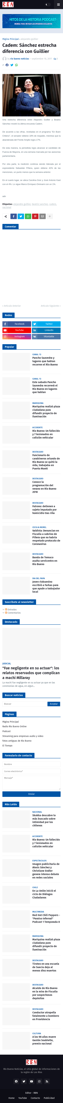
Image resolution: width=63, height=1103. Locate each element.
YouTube (22, 1098)
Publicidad (49, 1098)
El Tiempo (7, 745)
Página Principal (10, 39)
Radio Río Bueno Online (14, 726)
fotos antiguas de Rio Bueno (16, 740)
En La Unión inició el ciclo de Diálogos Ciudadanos (44, 894)
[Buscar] (31, 704)
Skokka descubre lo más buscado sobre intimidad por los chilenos (44, 820)
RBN (36, 1093)
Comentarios (13, 612)
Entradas (11, 609)
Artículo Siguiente (50, 306)
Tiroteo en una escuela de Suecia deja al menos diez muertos (45, 967)
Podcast (6, 731)
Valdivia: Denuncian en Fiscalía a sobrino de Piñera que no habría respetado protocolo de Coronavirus (46, 537)
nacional (6, 207)
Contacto (35, 1098)
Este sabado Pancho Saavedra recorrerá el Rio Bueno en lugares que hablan (45, 387)
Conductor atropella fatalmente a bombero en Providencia (45, 1016)
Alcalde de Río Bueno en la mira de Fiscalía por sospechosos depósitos (45, 993)
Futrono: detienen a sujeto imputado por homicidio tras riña (44, 510)
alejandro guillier (29, 39)
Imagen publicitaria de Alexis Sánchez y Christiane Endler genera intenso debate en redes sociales (45, 870)
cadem (52, 204)
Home (11, 1098)
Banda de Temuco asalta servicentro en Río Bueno (44, 561)
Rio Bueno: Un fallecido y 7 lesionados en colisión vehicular (46, 434)
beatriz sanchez (40, 204)
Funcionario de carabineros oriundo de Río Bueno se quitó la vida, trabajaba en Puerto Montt (46, 462)
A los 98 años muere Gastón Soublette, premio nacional (44, 1040)
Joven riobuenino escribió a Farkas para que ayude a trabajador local (46, 586)
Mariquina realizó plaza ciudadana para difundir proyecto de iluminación (46, 411)
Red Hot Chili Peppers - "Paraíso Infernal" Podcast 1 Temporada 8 (46, 918)
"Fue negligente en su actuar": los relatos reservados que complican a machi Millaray (31, 673)
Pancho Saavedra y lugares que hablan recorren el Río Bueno (45, 361)
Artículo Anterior (12, 306)
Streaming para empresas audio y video (22, 736)
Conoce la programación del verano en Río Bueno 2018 (44, 486)
